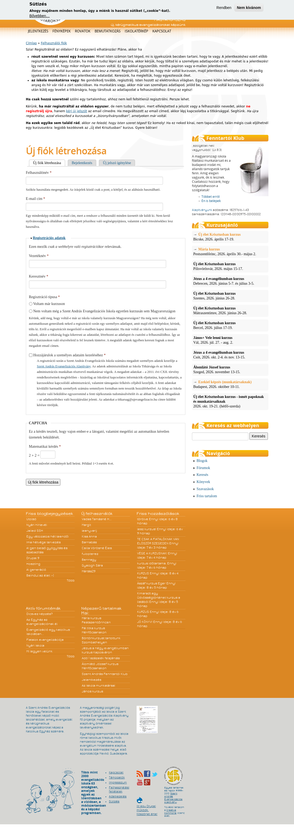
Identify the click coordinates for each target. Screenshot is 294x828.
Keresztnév (38, 276)
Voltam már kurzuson (49, 304)
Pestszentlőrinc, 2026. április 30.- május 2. (230, 251)
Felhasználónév (39, 173)
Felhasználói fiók (54, 43)
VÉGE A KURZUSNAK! (152, 553)
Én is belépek (211, 201)
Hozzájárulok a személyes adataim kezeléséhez (69, 355)
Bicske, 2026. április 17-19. (230, 236)
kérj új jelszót (76, 111)
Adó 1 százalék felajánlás (101, 658)
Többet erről (210, 196)
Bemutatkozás (108, 31)
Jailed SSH (34, 531)
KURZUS (143, 573)
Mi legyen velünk (39, 651)
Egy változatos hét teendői (47, 536)
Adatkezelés (118, 796)
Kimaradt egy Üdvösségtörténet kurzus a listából (158, 598)
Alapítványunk (202, 209)
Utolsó (31, 519)
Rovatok (82, 31)
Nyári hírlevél (36, 525)
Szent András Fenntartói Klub (105, 674)
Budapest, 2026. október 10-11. (230, 384)
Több (71, 580)
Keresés (202, 475)
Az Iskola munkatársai (98, 685)
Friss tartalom (207, 496)
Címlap (31, 43)
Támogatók (117, 777)
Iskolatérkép (136, 31)
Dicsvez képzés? (39, 614)
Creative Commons (170, 811)
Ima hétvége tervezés (43, 542)
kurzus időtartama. (151, 563)
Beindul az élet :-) (40, 575)
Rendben (224, 7)
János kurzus (92, 691)
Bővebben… (40, 15)
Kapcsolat (161, 31)
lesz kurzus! (146, 529)
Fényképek (61, 31)
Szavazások (205, 489)
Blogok (202, 461)
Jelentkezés (38, 31)
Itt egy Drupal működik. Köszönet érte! (147, 808)
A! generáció (36, 569)
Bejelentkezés (82, 163)
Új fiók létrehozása (49, 163)
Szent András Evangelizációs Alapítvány (64, 366)
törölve (142, 519)
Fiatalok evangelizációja (45, 640)
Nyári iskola (35, 645)
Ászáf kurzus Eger (151, 583)
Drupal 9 (32, 558)
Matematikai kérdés (45, 446)
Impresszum (118, 782)
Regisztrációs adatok (49, 238)
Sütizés (114, 801)
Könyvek (203, 482)
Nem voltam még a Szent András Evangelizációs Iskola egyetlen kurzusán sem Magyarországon (104, 311)
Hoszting (33, 564)
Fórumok (203, 468)
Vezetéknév (39, 256)
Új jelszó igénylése (117, 163)
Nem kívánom (249, 7)
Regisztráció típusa (44, 297)
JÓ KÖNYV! (144, 622)
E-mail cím (35, 199)
